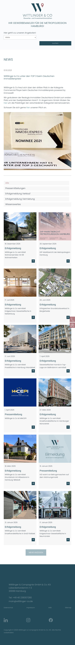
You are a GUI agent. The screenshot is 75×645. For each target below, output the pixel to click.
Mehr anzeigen (36, 552)
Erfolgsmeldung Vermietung (20, 198)
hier (5, 103)
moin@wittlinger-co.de (21, 601)
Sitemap (68, 608)
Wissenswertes (13, 204)
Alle (7, 182)
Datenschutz (8, 608)
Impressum (31, 608)
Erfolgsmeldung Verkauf (17, 193)
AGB (49, 608)
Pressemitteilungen (15, 188)
